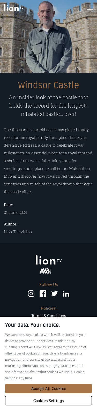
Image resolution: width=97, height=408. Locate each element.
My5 (8, 176)
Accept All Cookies (48, 388)
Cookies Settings (48, 400)
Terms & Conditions (48, 315)
